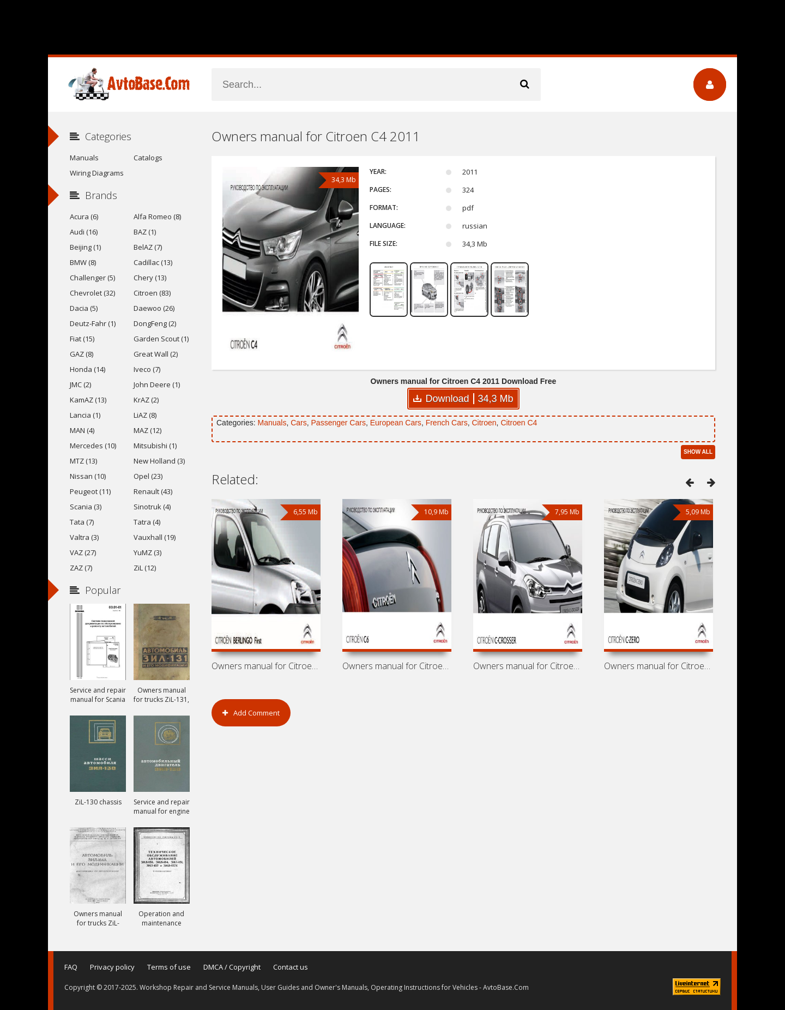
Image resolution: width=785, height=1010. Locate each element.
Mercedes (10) (93, 445)
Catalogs (148, 158)
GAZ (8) (81, 354)
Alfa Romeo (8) (157, 216)
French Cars (447, 422)
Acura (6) (84, 216)
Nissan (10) (88, 476)
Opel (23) (148, 476)
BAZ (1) (145, 232)
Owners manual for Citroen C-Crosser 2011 (527, 666)
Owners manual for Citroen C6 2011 (396, 666)
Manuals (271, 422)
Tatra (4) (147, 522)
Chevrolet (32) (92, 293)
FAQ (70, 967)
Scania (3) (85, 507)
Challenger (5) (92, 277)
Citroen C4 (518, 422)
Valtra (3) (84, 537)
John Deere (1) (157, 384)
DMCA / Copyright (232, 967)
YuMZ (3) (147, 552)
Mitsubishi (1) (155, 445)
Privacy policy (112, 967)
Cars (299, 422)
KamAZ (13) (88, 400)
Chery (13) (150, 277)
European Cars (395, 422)
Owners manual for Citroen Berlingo (266, 666)
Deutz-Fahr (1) (93, 323)
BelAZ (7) (148, 247)
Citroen (484, 422)
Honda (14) (87, 369)
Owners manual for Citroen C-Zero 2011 (658, 666)
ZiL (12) (145, 568)
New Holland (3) (159, 461)
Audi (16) (84, 232)
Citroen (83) (152, 293)
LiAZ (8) (145, 415)
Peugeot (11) (90, 491)
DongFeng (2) (155, 323)
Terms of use (169, 967)
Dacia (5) (84, 308)
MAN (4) (82, 430)
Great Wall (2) (156, 354)
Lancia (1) (85, 415)
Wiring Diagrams (97, 173)
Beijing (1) (85, 247)
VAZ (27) (83, 552)
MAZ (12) (147, 430)
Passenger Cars (338, 422)
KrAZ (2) (146, 400)
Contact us (290, 967)
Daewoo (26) (154, 308)
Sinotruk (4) (152, 507)
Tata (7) (82, 522)
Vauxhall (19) (155, 537)
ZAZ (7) (81, 568)
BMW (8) (83, 262)
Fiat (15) (82, 339)
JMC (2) (80, 384)
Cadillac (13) (153, 262)
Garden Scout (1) (161, 339)
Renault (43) (153, 491)
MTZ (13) (83, 461)
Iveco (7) (147, 369)
